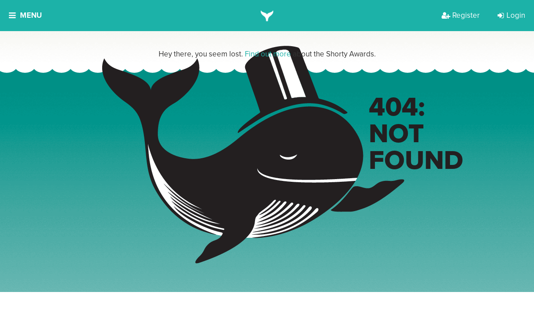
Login (511, 15)
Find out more (268, 54)
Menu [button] (25, 15)
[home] (267, 15)
